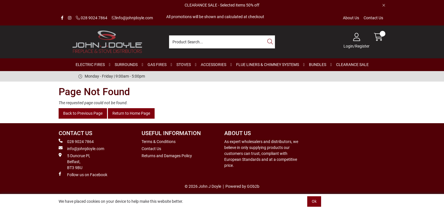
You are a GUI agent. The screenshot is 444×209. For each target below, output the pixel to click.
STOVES (183, 64)
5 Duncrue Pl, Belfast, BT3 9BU (74, 161)
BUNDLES (317, 64)
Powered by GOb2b (242, 186)
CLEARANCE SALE (352, 64)
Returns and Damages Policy (167, 155)
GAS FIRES (157, 64)
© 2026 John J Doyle (203, 186)
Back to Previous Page (83, 113)
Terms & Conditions (159, 141)
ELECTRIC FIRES (90, 64)
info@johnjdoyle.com (132, 18)
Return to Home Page (131, 113)
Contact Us (373, 18)
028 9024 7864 (91, 18)
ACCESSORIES (213, 64)
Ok (314, 201)
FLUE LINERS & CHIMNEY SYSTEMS (267, 64)
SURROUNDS (126, 64)
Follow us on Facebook (83, 174)
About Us (351, 18)
